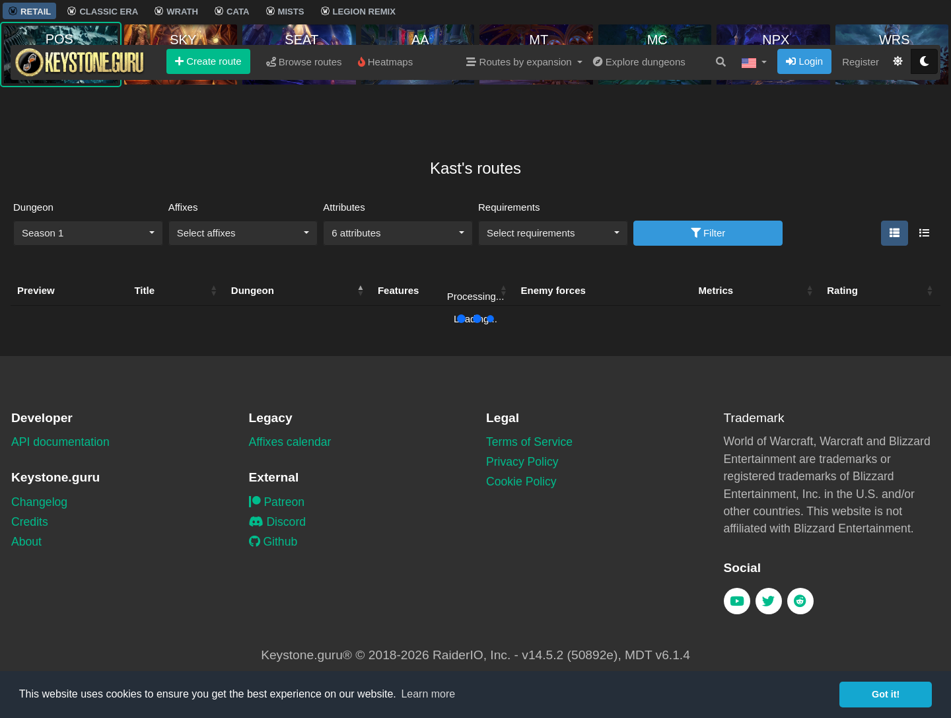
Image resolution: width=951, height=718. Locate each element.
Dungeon (33, 207)
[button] (754, 111)
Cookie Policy (521, 481)
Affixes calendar (290, 442)
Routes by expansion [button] (520, 111)
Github (273, 541)
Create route (208, 110)
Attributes (344, 207)
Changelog (39, 502)
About (26, 541)
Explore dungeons (639, 111)
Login (804, 110)
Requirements (509, 207)
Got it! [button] (885, 694)
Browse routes (304, 111)
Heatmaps (385, 111)
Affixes (183, 207)
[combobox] (88, 233)
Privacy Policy (522, 461)
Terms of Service (529, 442)
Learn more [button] (428, 694)
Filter (708, 232)
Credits (29, 521)
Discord (277, 521)
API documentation (60, 442)
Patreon (277, 502)
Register (860, 111)
